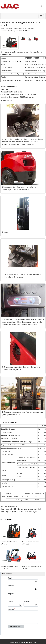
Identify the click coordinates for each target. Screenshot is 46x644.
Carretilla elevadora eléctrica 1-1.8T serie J (31, 543)
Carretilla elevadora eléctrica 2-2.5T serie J (10, 567)
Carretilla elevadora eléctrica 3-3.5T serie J (31, 567)
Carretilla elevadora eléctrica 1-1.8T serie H (10, 543)
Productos (9, 29)
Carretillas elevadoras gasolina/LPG (25, 29)
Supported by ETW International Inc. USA (23, 642)
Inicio (2, 29)
